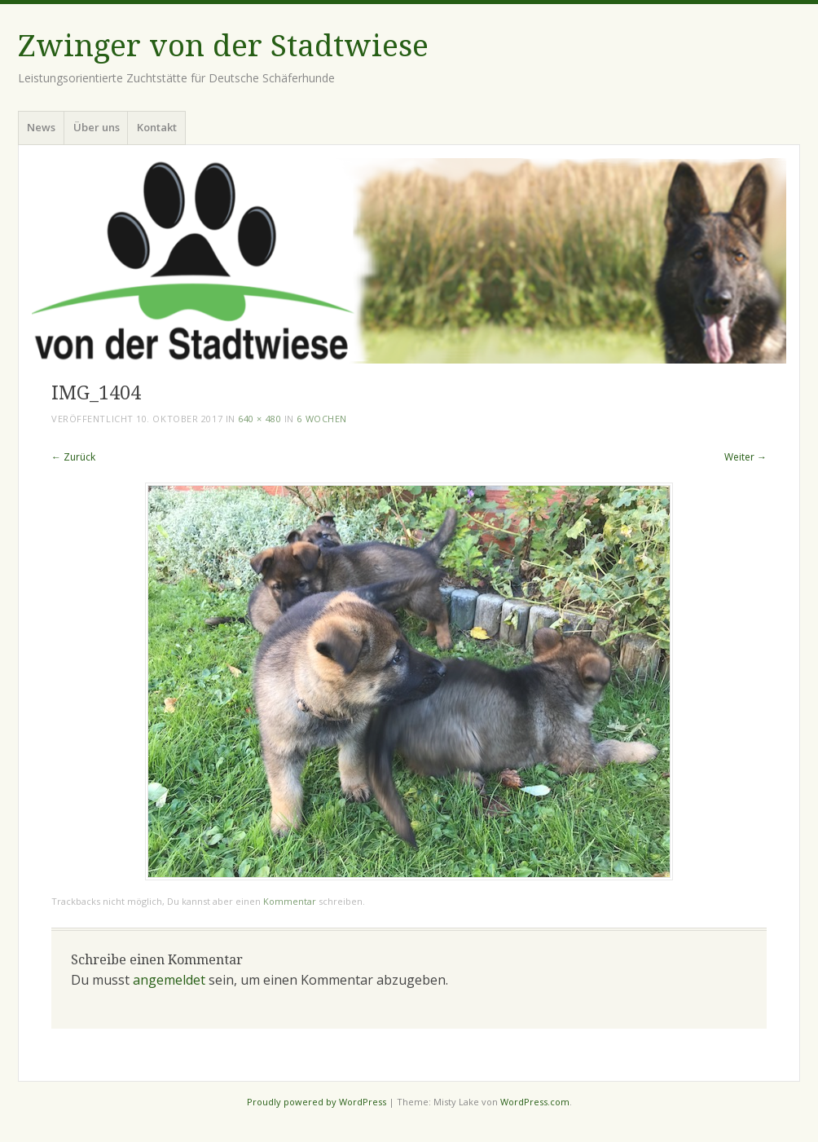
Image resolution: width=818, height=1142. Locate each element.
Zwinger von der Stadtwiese (223, 46)
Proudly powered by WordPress (316, 1102)
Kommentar (289, 901)
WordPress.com (535, 1102)
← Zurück (73, 457)
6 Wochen (321, 418)
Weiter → (745, 457)
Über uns (96, 127)
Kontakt (157, 127)
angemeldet (169, 980)
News (41, 127)
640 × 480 (259, 418)
